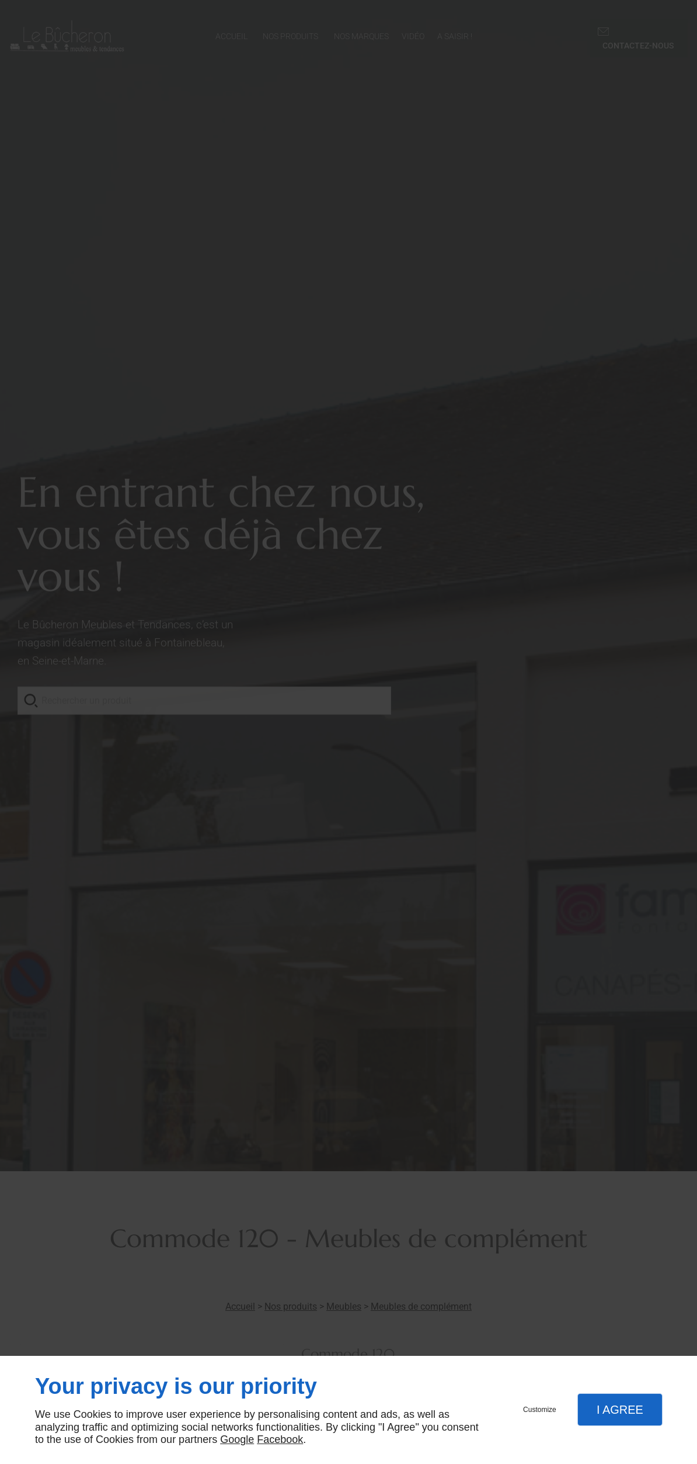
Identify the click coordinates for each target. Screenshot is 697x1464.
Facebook (280, 1439)
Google (237, 1439)
